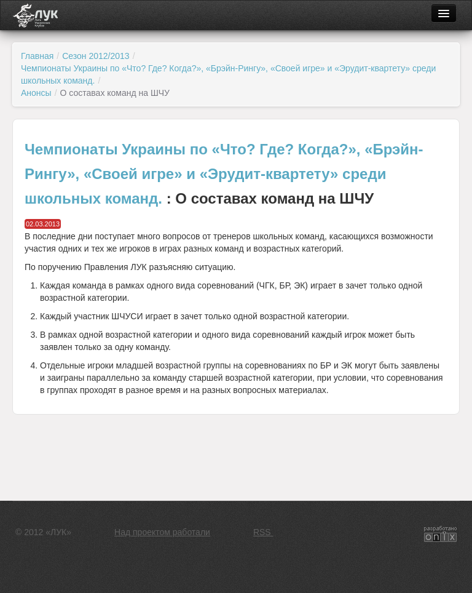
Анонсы (36, 93)
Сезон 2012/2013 (95, 56)
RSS (263, 532)
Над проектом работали (162, 532)
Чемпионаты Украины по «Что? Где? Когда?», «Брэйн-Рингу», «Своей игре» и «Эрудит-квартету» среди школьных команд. (224, 174)
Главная (37, 56)
